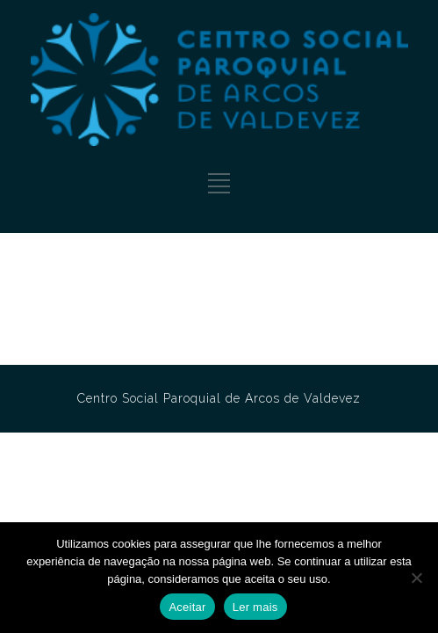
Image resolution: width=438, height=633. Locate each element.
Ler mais (255, 607)
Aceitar (187, 607)
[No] (416, 577)
